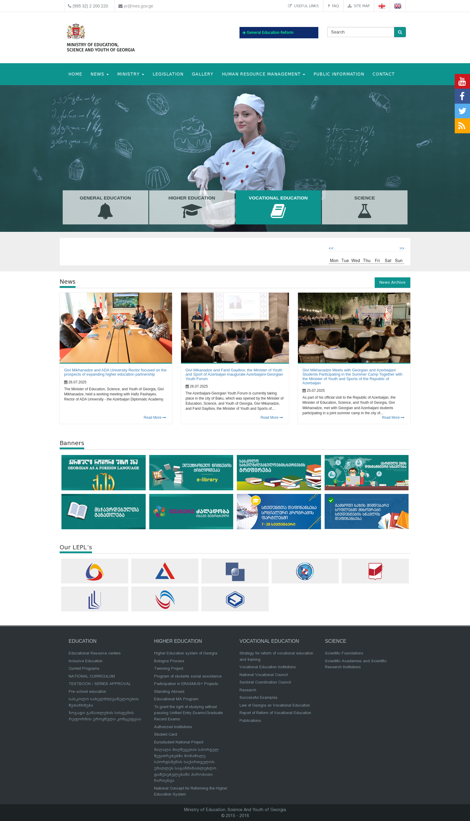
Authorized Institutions (173, 727)
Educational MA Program (176, 699)
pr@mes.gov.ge (138, 6)
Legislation (168, 74)
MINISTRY (130, 74)
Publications (250, 720)
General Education (105, 208)
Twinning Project (168, 668)
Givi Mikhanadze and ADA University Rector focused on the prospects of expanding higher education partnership (115, 372)
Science (365, 208)
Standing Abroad (169, 691)
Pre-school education (87, 691)
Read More (155, 417)
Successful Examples (258, 697)
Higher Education (192, 208)
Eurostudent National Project (178, 742)
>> (402, 248)
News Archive (392, 282)
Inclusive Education (86, 661)
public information (339, 74)
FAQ (333, 6)
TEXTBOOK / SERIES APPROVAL (100, 683)
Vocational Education (278, 208)
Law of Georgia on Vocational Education (274, 705)
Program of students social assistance (188, 676)
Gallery (202, 74)
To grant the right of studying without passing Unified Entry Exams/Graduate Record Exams (188, 712)
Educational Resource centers (95, 653)
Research (247, 690)
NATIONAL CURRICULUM (92, 676)
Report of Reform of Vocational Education (275, 712)
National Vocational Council (263, 674)
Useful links (303, 6)
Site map (359, 6)
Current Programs (84, 668)
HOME (75, 74)
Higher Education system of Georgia (185, 653)
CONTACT (384, 74)
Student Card (165, 734)
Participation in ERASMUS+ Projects (186, 683)
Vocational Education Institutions (267, 667)
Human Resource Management (263, 74)
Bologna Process (169, 661)
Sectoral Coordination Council (265, 682)
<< (331, 248)
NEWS (100, 74)
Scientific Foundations (344, 653)
